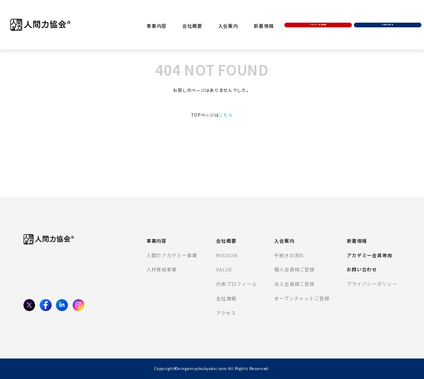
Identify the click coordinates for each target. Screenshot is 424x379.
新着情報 (270, 14)
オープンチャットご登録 (302, 298)
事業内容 (162, 14)
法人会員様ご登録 (294, 283)
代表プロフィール (236, 283)
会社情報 (226, 298)
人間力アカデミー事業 (171, 255)
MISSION (226, 255)
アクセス (226, 312)
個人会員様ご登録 (294, 269)
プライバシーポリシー (372, 283)
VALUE (224, 269)
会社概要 (198, 14)
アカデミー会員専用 (369, 255)
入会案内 (234, 14)
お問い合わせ (386, 13)
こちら (225, 115)
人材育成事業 (161, 269)
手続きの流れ (289, 255)
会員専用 (321, 13)
